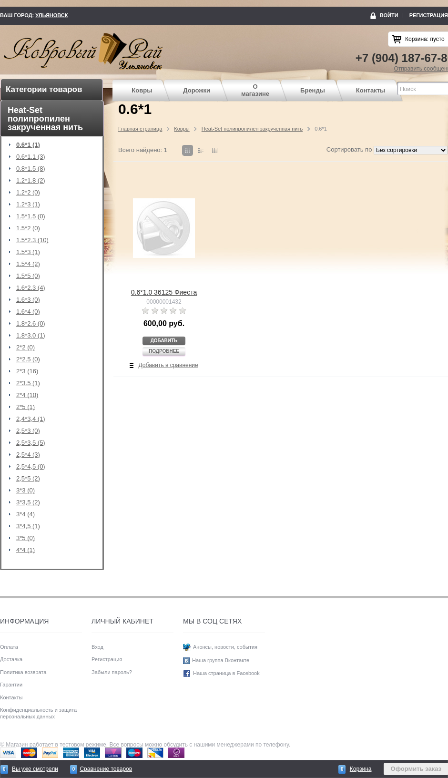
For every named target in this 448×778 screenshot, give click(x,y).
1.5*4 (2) (28, 264)
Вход (97, 647)
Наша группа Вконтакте (220, 660)
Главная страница (140, 129)
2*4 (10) (27, 395)
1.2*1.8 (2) (30, 180)
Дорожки (196, 90)
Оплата (9, 647)
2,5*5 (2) (28, 478)
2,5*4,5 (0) (30, 466)
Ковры (142, 90)
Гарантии (11, 684)
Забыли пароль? (112, 672)
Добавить (164, 340)
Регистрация (428, 15)
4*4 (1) (25, 550)
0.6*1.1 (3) (30, 157)
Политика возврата (23, 672)
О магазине (255, 90)
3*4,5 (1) (28, 526)
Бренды (312, 90)
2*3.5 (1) (28, 383)
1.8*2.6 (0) (30, 323)
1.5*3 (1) (28, 252)
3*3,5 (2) (28, 502)
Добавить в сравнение (168, 365)
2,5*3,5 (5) (30, 443)
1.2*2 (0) (28, 192)
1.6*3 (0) (28, 300)
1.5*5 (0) (28, 276)
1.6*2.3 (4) (30, 288)
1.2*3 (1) (28, 204)
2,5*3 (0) (28, 431)
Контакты (370, 90)
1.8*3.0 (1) (30, 335)
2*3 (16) (27, 371)
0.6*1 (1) (28, 145)
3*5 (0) (25, 538)
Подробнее (164, 351)
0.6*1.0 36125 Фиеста (164, 292)
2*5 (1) (25, 407)
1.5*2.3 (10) (32, 240)
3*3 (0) (25, 490)
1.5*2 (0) (28, 228)
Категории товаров (44, 89)
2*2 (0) (25, 347)
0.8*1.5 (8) (30, 168)
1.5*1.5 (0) (30, 216)
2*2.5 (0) (28, 359)
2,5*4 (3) (28, 454)
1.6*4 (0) (28, 311)
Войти (389, 15)
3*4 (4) (25, 514)
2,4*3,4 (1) (30, 419)
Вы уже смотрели (35, 769)
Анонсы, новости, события (225, 647)
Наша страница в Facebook (226, 673)
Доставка (11, 659)
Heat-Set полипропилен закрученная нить (252, 129)
